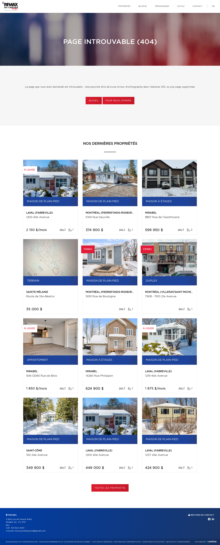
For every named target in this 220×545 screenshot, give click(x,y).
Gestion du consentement (178, 542)
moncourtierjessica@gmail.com (30, 531)
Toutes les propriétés (110, 488)
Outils (180, 6)
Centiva (211, 541)
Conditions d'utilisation (153, 542)
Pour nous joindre (118, 101)
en (213, 6)
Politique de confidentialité (127, 542)
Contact (197, 6)
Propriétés (124, 6)
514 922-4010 (17, 528)
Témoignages (162, 6)
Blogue (143, 6)
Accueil (94, 101)
